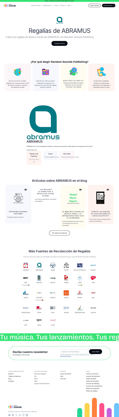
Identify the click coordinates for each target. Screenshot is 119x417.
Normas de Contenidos (92, 388)
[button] (37, 5)
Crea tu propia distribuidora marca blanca (59, 0)
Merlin (36, 378)
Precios (56, 5)
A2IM (35, 381)
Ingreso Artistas (94, 5)
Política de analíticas (92, 391)
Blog (9, 378)
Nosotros (11, 374)
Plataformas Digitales (40, 374)
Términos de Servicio (92, 374)
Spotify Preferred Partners (42, 383)
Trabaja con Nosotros (14, 376)
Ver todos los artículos (59, 233)
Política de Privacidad (65, 356)
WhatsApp (63, 378)
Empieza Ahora (59, 43)
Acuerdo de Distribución (93, 376)
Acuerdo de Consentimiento (94, 386)
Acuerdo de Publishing (92, 383)
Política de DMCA (91, 378)
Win (35, 376)
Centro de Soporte (65, 374)
